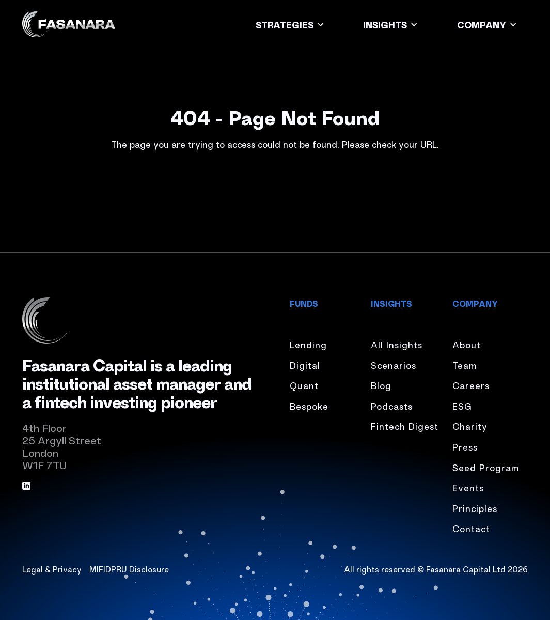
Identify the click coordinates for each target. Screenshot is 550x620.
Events (468, 487)
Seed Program (485, 467)
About (466, 344)
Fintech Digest (404, 426)
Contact (471, 528)
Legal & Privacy (52, 569)
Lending (308, 344)
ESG (462, 405)
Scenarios (393, 365)
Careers (471, 385)
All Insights (396, 344)
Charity (470, 426)
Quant (304, 385)
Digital (305, 365)
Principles (474, 508)
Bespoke (309, 405)
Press (465, 446)
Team (464, 365)
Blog (381, 385)
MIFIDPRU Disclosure (129, 569)
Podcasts (392, 405)
